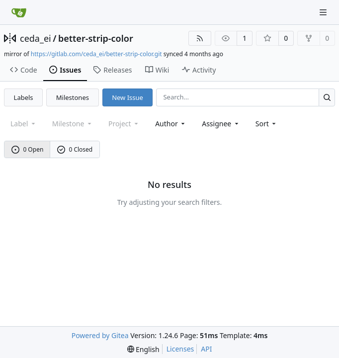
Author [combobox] (170, 123)
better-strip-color (95, 38)
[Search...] (327, 97)
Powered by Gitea (100, 335)
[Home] (19, 12)
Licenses (180, 349)
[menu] (266, 123)
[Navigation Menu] (324, 12)
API (206, 349)
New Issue (127, 97)
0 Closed (75, 149)
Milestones (72, 97)
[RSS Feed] (199, 38)
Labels (23, 97)
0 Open (27, 149)
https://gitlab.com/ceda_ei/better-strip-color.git (96, 54)
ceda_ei (35, 38)
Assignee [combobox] (221, 123)
